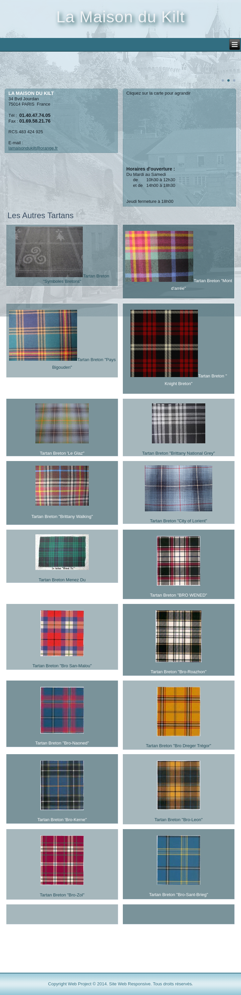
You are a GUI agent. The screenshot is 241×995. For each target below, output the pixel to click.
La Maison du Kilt (120, 17)
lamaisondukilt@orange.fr (33, 148)
